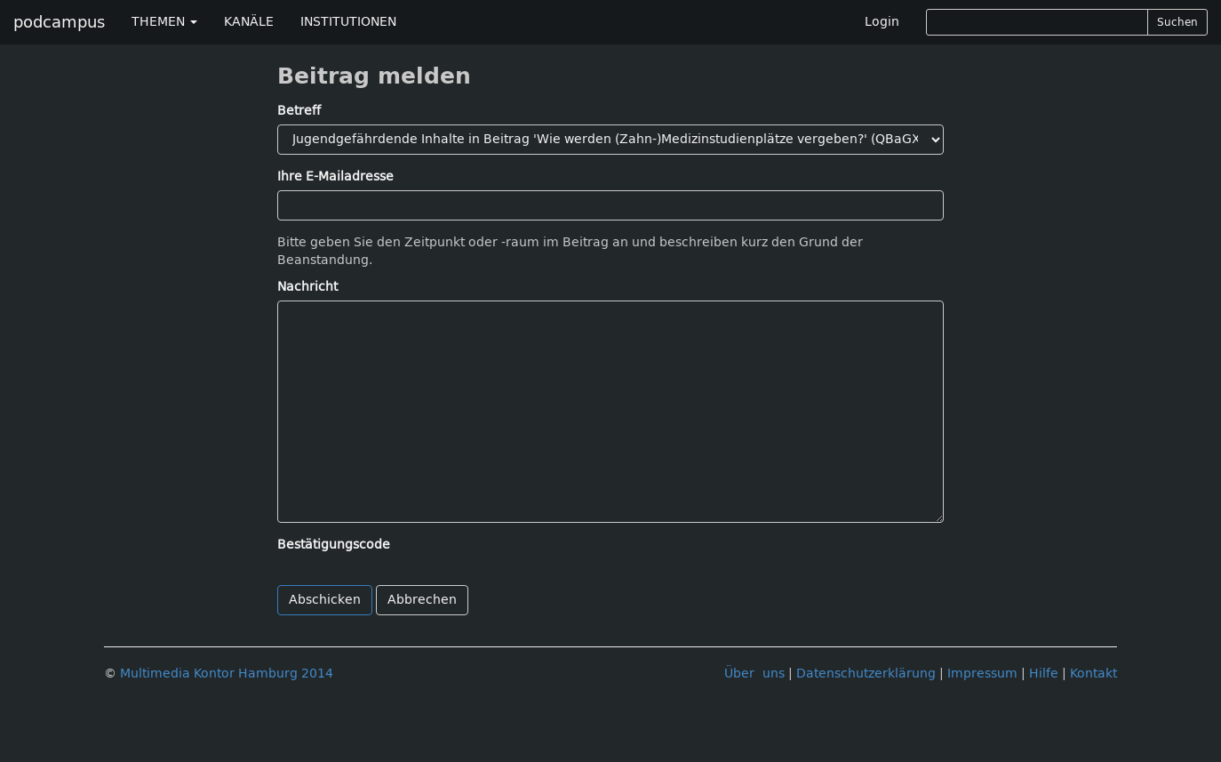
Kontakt (1093, 673)
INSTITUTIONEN (348, 21)
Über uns (754, 673)
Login (882, 21)
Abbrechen (422, 599)
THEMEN (164, 21)
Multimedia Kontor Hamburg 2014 (226, 673)
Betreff (299, 110)
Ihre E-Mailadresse (335, 176)
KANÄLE (249, 21)
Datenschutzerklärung (866, 673)
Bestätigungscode (333, 544)
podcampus (59, 22)
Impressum (982, 673)
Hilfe (1043, 673)
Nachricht (307, 286)
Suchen (1177, 22)
